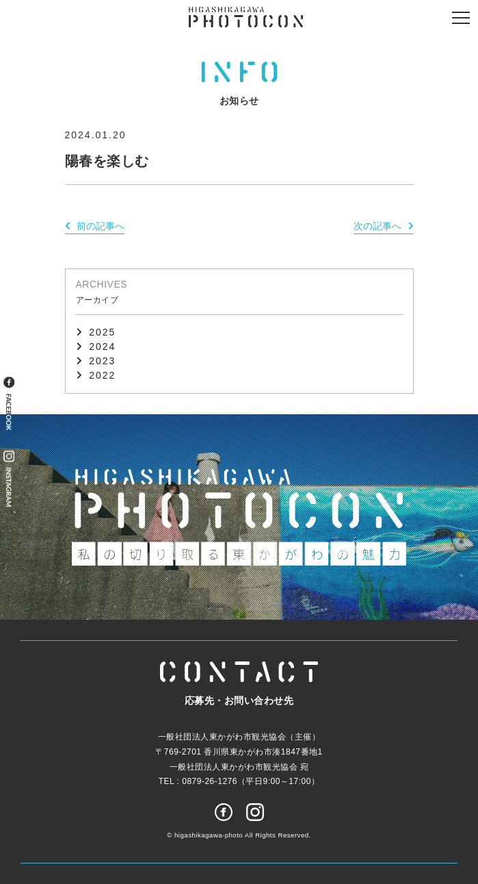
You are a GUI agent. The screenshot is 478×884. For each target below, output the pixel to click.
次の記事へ (377, 225)
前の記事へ (100, 225)
